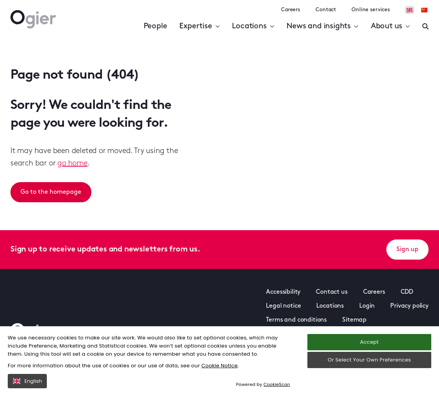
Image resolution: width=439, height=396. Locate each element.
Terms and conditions (296, 320)
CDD (407, 292)
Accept (369, 342)
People (155, 26)
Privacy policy (409, 306)
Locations (253, 26)
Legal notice (283, 306)
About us (390, 26)
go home (72, 163)
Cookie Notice (219, 365)
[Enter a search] (425, 26)
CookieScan (277, 384)
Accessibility (283, 292)
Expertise (199, 26)
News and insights (322, 26)
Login (367, 306)
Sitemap (354, 320)
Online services (371, 10)
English (27, 381)
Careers (290, 10)
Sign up (407, 249)
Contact (326, 10)
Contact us (331, 292)
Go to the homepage (51, 192)
